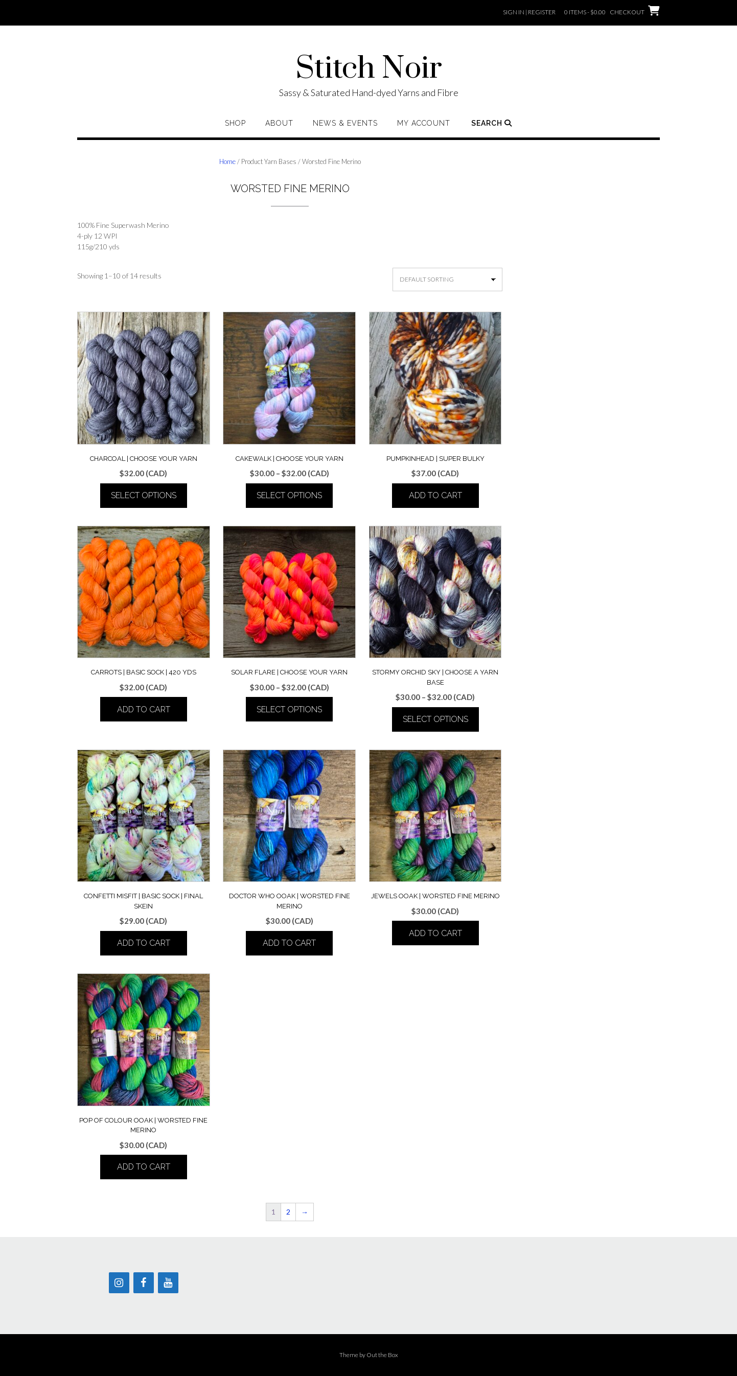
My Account (423, 123)
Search (491, 123)
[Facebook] (143, 1282)
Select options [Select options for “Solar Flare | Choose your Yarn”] (289, 709)
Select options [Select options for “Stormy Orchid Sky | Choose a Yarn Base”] (435, 719)
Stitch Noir (368, 69)
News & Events (345, 123)
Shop (235, 123)
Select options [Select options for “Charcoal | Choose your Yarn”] (143, 495)
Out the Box (382, 1355)
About (279, 123)
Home (227, 161)
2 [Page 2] (288, 1211)
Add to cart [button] (435, 495)
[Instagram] (119, 1282)
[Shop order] (447, 279)
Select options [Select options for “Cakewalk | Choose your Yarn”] (289, 495)
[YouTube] (168, 1282)
